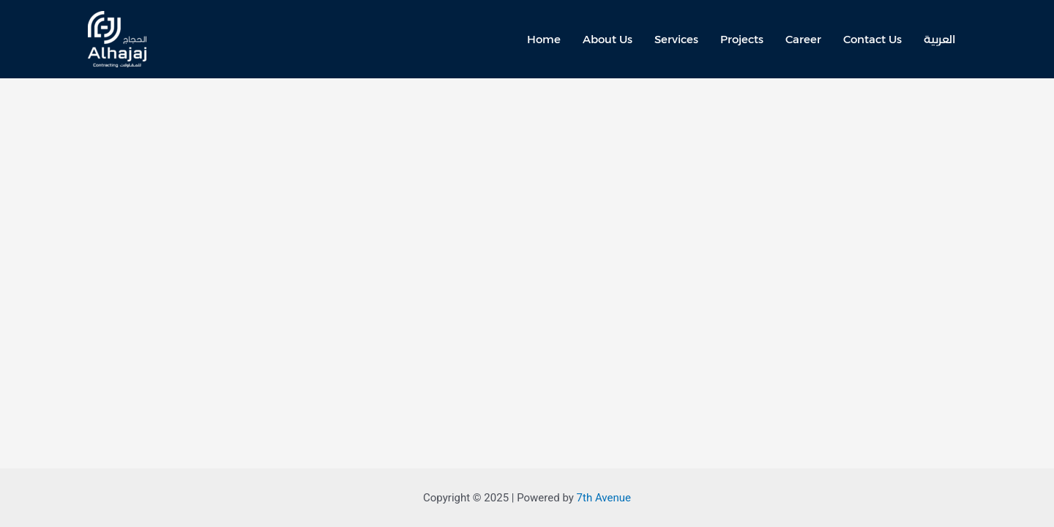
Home (544, 39)
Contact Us (872, 39)
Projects (741, 39)
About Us (607, 39)
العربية (939, 39)
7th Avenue (604, 497)
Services (676, 39)
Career (803, 39)
